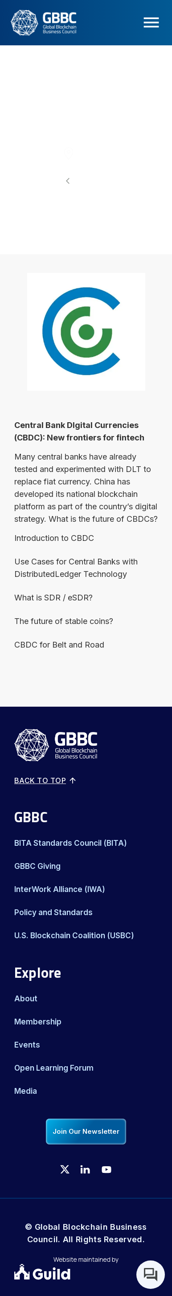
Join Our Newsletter (86, 1131)
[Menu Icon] (154, 22)
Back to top (45, 780)
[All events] (86, 181)
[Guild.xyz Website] (86, 1273)
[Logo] (38, 23)
